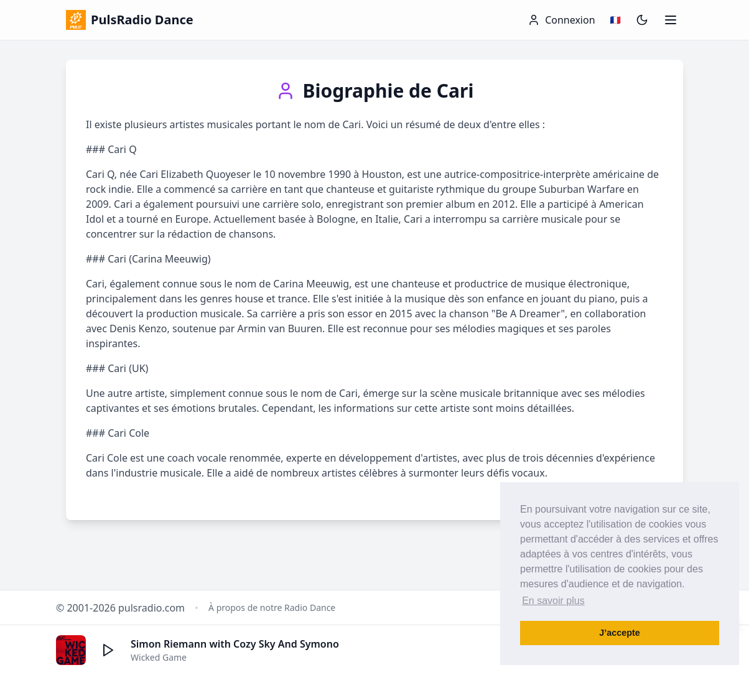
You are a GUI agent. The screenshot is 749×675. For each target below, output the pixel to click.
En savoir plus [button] (553, 600)
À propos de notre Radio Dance (271, 607)
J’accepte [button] (619, 633)
